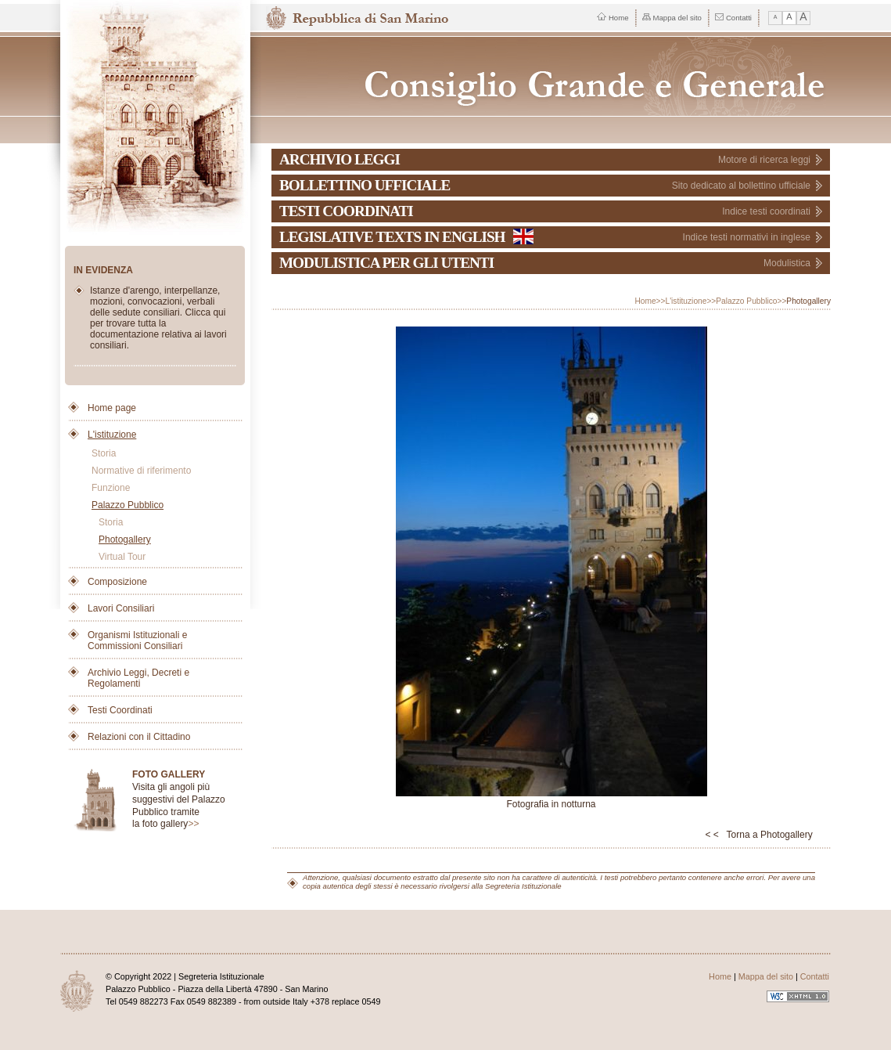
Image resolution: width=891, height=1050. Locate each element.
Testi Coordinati (120, 710)
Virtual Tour (122, 556)
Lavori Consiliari (121, 608)
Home (613, 17)
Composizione (117, 581)
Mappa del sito (672, 17)
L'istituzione (112, 434)
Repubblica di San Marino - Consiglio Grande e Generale (552, 76)
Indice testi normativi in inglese (746, 237)
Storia (104, 453)
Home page (112, 407)
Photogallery (125, 539)
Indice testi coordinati (766, 211)
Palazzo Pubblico (127, 505)
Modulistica (786, 263)
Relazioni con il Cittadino (139, 736)
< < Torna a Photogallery (758, 834)
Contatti (733, 17)
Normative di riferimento (141, 470)
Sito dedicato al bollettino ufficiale (741, 185)
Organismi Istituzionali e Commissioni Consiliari (137, 640)
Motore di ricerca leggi (764, 159)
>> (193, 823)
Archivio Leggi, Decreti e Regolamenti (138, 678)
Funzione (111, 487)
